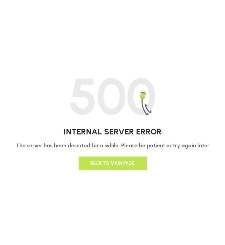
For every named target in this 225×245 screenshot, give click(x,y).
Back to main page (112, 163)
